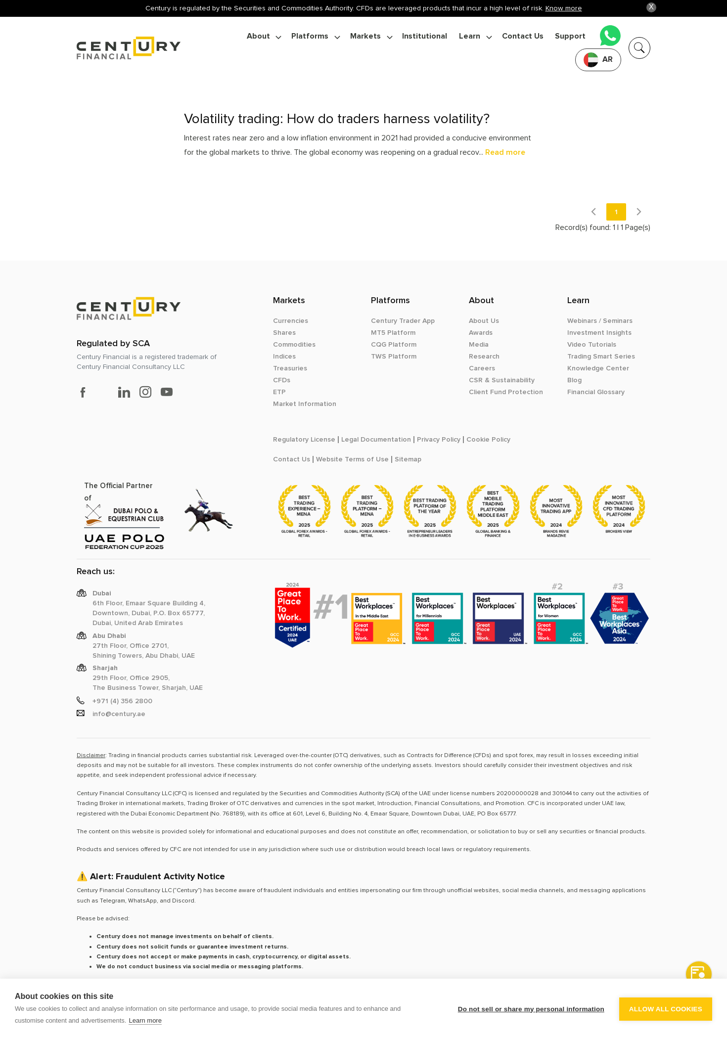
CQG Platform (393, 344)
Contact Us (523, 36)
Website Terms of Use (352, 459)
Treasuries (290, 368)
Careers (482, 368)
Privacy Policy (438, 439)
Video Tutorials (591, 344)
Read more (505, 152)
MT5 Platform (393, 332)
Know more (563, 8)
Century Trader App (403, 320)
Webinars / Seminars (600, 320)
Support (570, 36)
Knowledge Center (598, 368)
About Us (484, 320)
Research (484, 356)
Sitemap (408, 459)
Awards (481, 332)
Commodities (294, 344)
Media (479, 344)
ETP (279, 392)
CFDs (281, 380)
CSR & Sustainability (502, 380)
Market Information (304, 404)
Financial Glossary (596, 392)
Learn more (145, 1020)
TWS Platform (393, 356)
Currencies (290, 320)
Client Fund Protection (506, 392)
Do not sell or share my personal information (531, 1009)
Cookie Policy (488, 439)
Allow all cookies (665, 1009)
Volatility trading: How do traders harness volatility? (337, 119)
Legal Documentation (376, 439)
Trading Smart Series (601, 356)
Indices (284, 356)
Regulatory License (304, 439)
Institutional (424, 36)
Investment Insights (599, 332)
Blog (574, 380)
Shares (284, 332)
